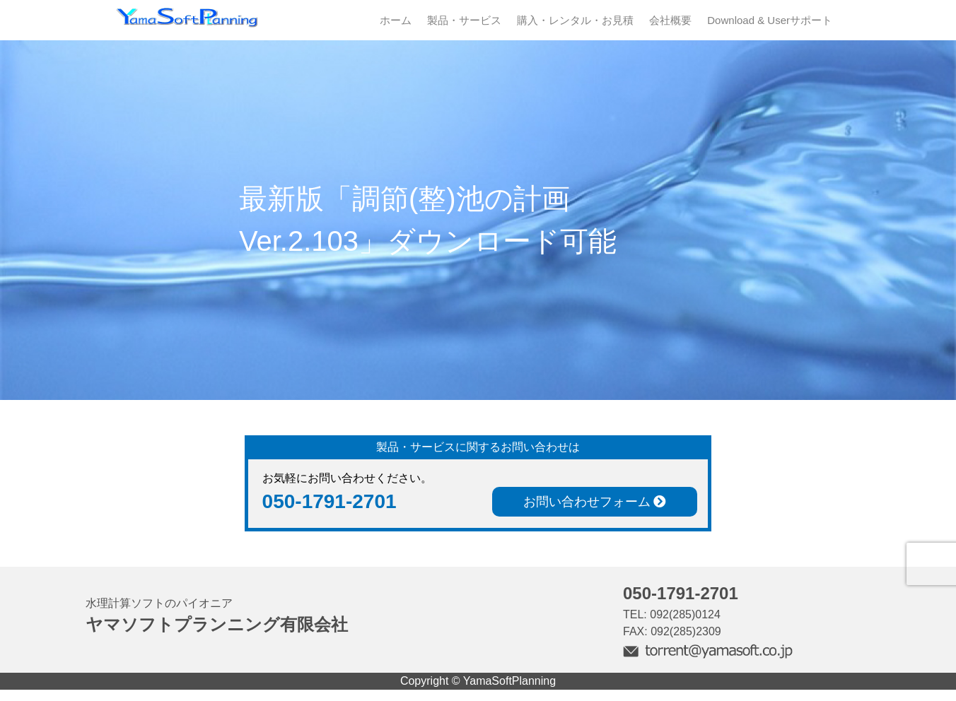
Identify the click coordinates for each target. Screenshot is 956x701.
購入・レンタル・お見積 (575, 20)
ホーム (396, 20)
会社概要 (670, 20)
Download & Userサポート (769, 20)
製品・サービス (464, 20)
